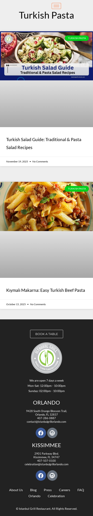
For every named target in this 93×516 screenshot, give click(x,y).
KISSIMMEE (46, 445)
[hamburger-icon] (56, 6)
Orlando (46, 402)
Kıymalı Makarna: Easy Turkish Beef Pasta (45, 290)
